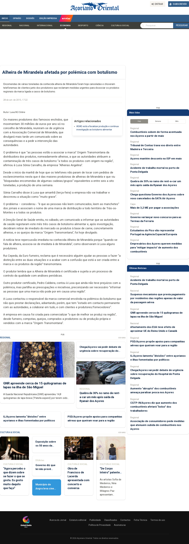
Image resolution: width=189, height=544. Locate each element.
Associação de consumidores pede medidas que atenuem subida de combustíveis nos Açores (157, 425)
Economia (65, 25)
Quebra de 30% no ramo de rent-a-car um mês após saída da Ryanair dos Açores (100, 397)
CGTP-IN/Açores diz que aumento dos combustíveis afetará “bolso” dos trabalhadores (153, 406)
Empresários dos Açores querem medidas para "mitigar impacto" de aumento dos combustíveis (156, 247)
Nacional (24, 25)
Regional (7, 25)
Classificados (110, 520)
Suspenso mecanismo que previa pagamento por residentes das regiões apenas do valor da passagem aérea (157, 298)
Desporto (83, 25)
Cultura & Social (120, 25)
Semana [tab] (158, 121)
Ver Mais (121, 338)
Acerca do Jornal (58, 520)
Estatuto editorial (77, 520)
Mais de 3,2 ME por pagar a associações (154, 207)
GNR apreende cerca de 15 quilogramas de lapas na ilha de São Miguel (34, 385)
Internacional (45, 25)
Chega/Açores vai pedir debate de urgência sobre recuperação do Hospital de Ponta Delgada (100, 350)
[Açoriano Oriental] (26, 528)
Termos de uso (157, 520)
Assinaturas (120, 525)
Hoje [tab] (139, 121)
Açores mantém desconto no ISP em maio (156, 158)
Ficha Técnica (140, 520)
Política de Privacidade (100, 525)
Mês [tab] (177, 121)
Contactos (125, 520)
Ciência (100, 25)
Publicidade (95, 520)
